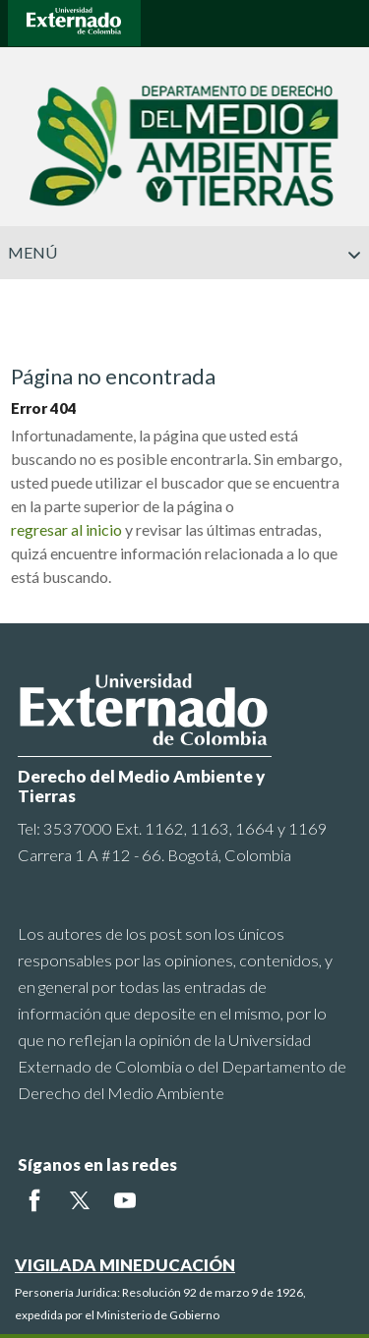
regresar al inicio (66, 529)
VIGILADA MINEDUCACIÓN (125, 1264)
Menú (185, 252)
